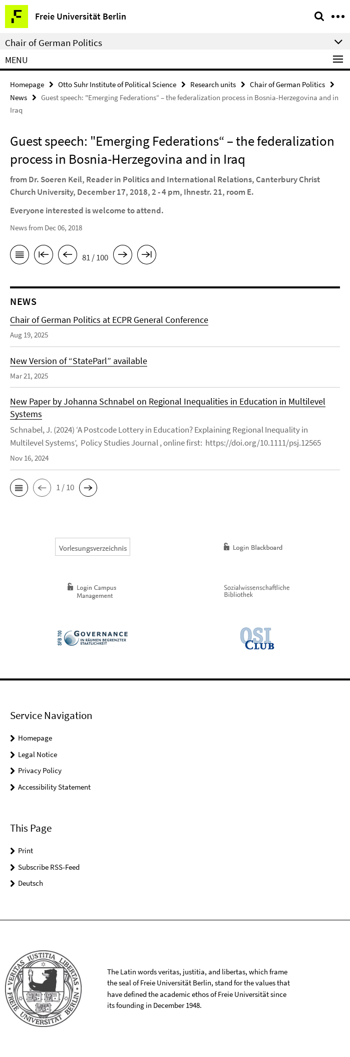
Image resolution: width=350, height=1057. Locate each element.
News (18, 97)
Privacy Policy (40, 770)
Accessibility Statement (54, 787)
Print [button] (25, 850)
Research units (213, 84)
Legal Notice (37, 754)
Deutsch (30, 883)
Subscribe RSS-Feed (49, 867)
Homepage (27, 84)
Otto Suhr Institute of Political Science (117, 84)
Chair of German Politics (287, 84)
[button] (19, 488)
